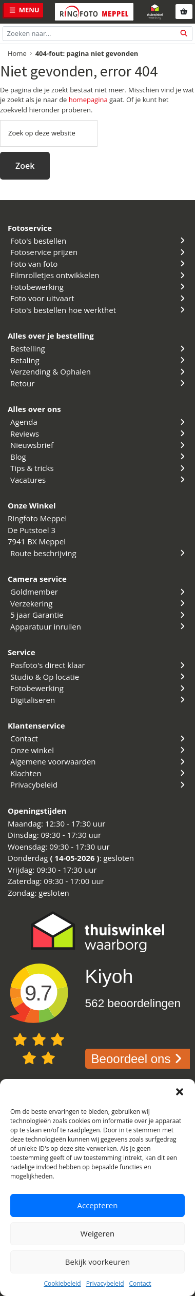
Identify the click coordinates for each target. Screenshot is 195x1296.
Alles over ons (34, 409)
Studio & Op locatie (98, 677)
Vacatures (98, 480)
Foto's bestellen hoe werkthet (98, 310)
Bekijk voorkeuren (97, 1261)
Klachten (98, 773)
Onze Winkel (32, 505)
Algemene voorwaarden (98, 761)
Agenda (98, 422)
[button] (179, 1092)
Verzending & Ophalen (98, 371)
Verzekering (98, 603)
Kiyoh (109, 976)
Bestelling (98, 348)
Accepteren (97, 1205)
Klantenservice (36, 725)
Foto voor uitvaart (98, 298)
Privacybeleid (105, 1283)
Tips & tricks (98, 468)
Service (21, 652)
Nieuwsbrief (98, 445)
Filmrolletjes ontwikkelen (98, 275)
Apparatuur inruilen (98, 626)
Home (17, 53)
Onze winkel (98, 750)
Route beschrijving (98, 553)
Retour (98, 383)
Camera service (37, 578)
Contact (140, 1283)
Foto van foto (98, 264)
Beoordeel (138, 1059)
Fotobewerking (98, 287)
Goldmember (98, 591)
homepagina (88, 99)
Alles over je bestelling (51, 335)
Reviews (98, 433)
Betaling (98, 360)
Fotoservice (30, 227)
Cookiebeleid (62, 1283)
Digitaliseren (98, 700)
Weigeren (97, 1233)
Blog (98, 456)
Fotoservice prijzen (98, 252)
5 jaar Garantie (98, 615)
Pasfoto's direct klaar (98, 665)
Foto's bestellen (98, 240)
